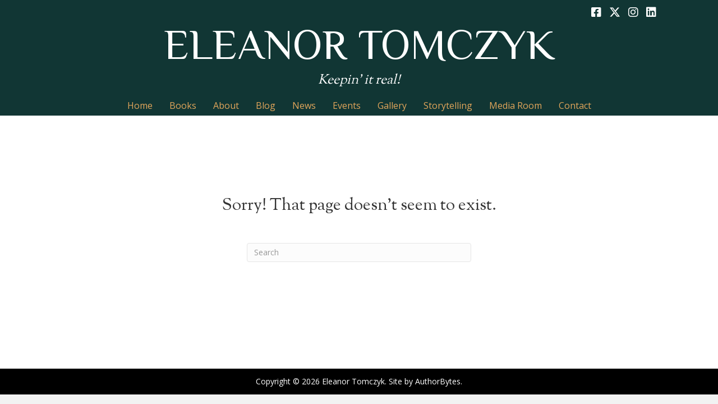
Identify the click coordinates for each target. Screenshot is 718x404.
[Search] (359, 252)
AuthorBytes (438, 381)
